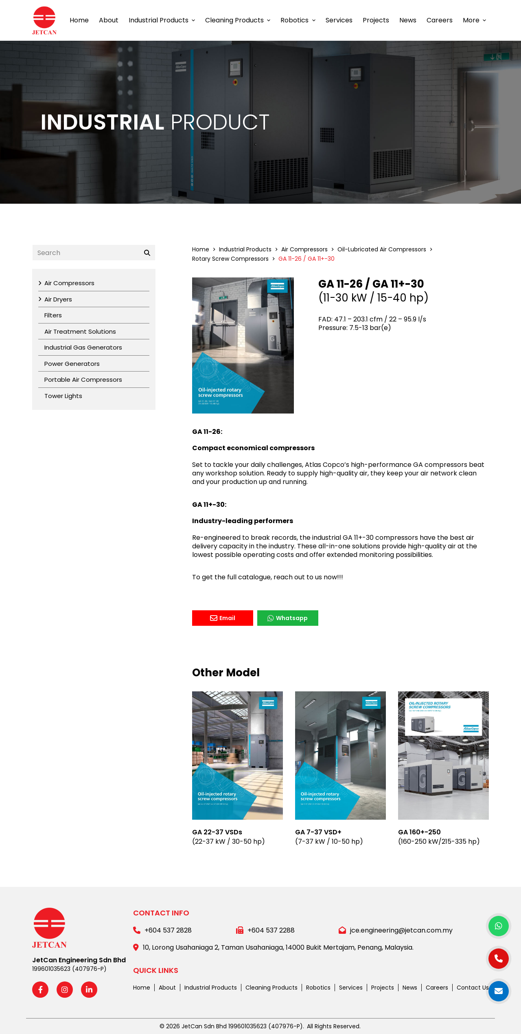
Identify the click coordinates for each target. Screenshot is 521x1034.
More (475, 20)
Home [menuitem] (79, 20)
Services (351, 987)
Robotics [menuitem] (298, 20)
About (167, 987)
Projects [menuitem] (376, 20)
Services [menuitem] (339, 20)
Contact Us (473, 987)
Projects (382, 987)
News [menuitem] (407, 20)
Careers (437, 987)
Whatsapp (287, 618)
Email (222, 618)
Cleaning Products (271, 987)
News (410, 987)
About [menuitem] (108, 20)
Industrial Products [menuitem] (163, 20)
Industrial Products (210, 987)
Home (141, 987)
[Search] (147, 252)
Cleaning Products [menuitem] (238, 20)
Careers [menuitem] (440, 20)
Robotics (318, 987)
